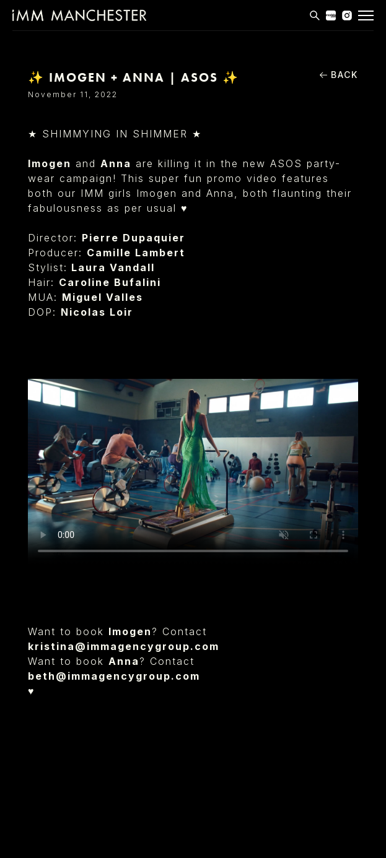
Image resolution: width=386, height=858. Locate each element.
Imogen (49, 163)
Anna (115, 163)
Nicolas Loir (97, 312)
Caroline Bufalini (110, 282)
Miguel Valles (102, 297)
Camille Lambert (136, 252)
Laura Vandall (113, 267)
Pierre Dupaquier (133, 238)
